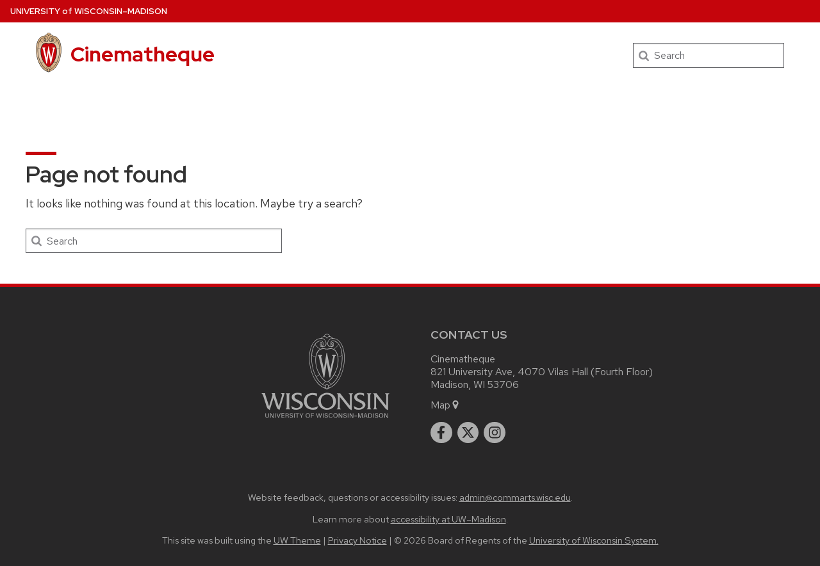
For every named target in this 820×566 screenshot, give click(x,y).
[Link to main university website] (325, 420)
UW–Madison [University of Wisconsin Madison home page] (88, 11)
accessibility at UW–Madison (448, 519)
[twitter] (468, 433)
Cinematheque (142, 54)
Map (445, 405)
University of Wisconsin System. (594, 540)
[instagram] (494, 433)
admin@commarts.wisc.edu (515, 497)
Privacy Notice (357, 540)
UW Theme (297, 540)
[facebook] (441, 433)
